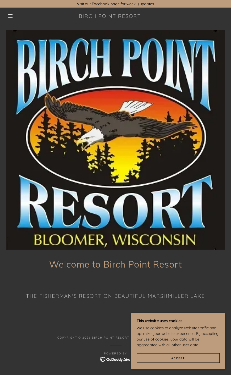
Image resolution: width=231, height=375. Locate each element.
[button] (11, 16)
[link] (110, 16)
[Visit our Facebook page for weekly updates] (115, 4)
